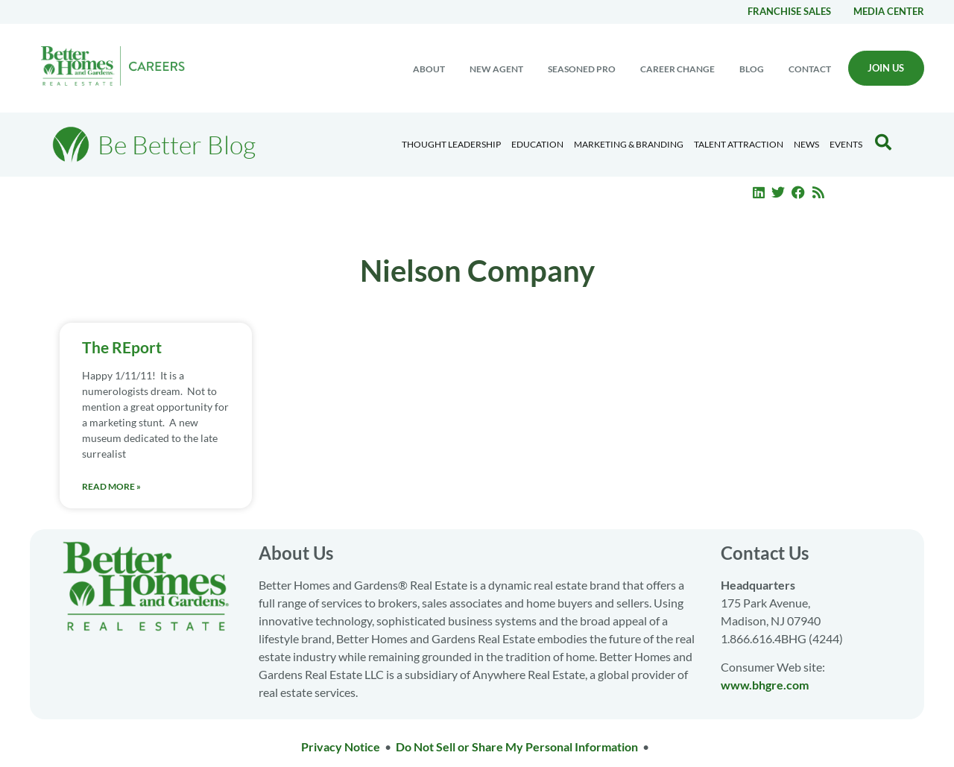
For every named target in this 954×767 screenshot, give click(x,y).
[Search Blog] (883, 142)
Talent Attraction (738, 144)
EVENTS (846, 144)
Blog (751, 69)
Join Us (886, 68)
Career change (677, 69)
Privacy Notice (340, 746)
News (806, 144)
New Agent (496, 69)
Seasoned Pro (582, 69)
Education (537, 144)
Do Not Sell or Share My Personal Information (517, 746)
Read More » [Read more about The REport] (111, 486)
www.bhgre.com (765, 685)
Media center (888, 11)
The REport (122, 347)
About (429, 69)
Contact (810, 69)
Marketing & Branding (628, 144)
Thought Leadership (451, 144)
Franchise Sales (789, 11)
